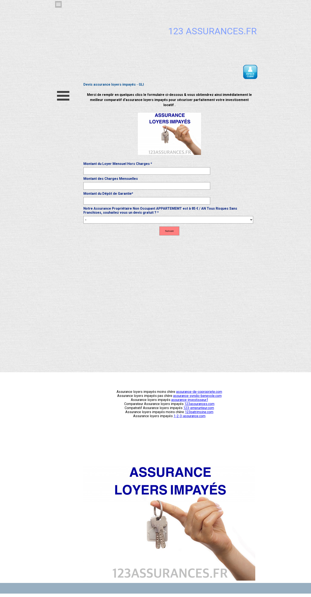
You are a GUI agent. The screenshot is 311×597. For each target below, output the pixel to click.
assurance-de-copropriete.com (199, 392)
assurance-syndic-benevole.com (197, 396)
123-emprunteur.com (198, 408)
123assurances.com (199, 404)
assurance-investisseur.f (189, 400)
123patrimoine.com (199, 412)
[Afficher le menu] (58, 4)
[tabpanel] (169, 124)
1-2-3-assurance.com (189, 416)
